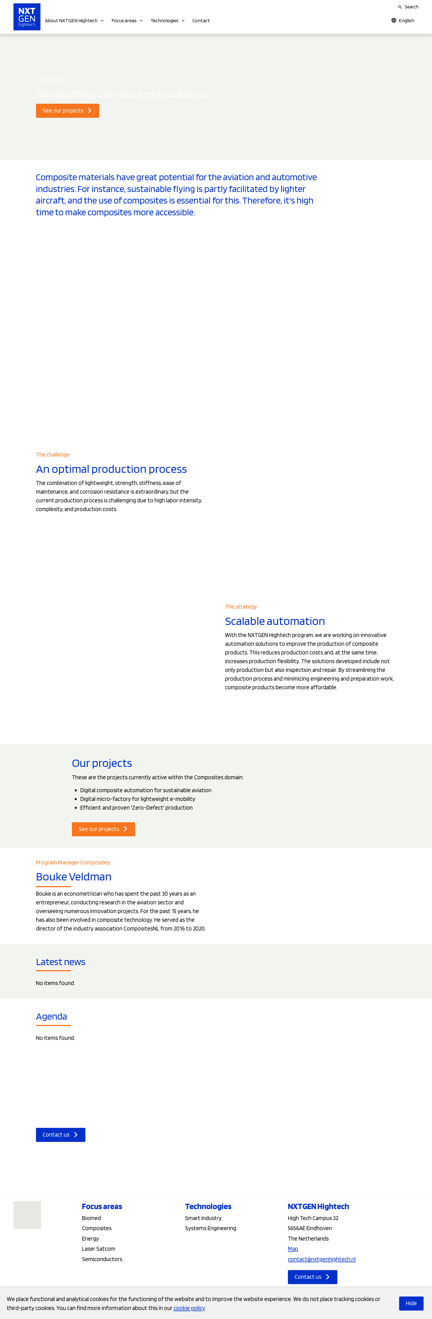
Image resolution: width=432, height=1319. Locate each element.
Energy (90, 1238)
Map (293, 1248)
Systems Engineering (210, 1228)
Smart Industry (203, 1217)
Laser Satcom (98, 1248)
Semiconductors (102, 1258)
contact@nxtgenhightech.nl (322, 1258)
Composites (97, 1228)
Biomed (91, 1217)
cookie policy (189, 1307)
